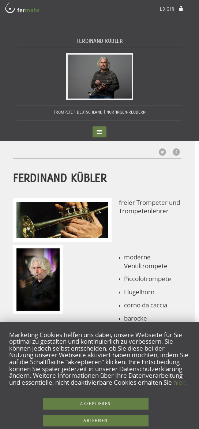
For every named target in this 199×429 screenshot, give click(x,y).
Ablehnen (95, 420)
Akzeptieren (95, 403)
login (172, 9)
